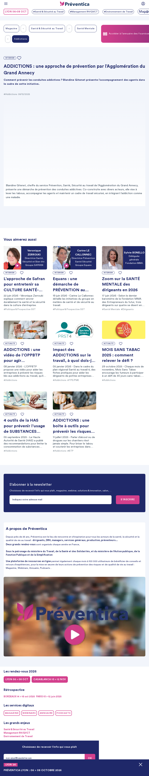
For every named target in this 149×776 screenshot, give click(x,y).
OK (90, 758)
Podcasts (63, 713)
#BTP (70, 451)
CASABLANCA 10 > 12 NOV (49, 679)
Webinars (29, 713)
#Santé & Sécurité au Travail (48, 12)
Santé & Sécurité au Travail (47, 28)
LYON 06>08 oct (16, 12)
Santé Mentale (86, 28)
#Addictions (10, 94)
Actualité (10, 343)
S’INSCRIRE (128, 499)
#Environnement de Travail (118, 12)
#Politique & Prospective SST (20, 309)
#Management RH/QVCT (84, 12)
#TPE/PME (73, 380)
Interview (9, 58)
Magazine (11, 28)
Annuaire (46, 713)
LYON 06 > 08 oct (16, 679)
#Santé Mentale (111, 309)
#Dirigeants (127, 309)
